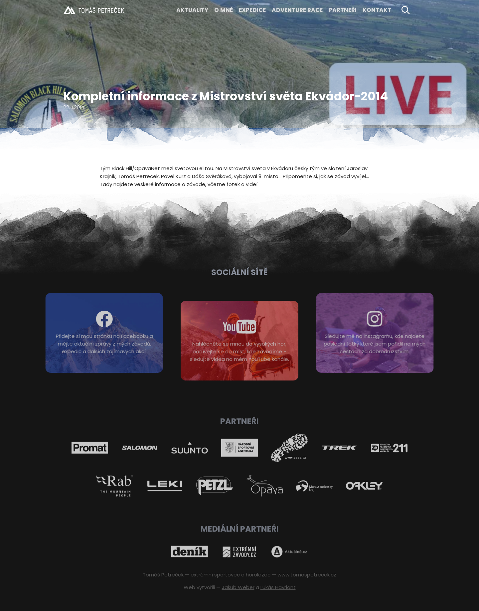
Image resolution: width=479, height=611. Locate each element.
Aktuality (192, 10)
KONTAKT (377, 10)
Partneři (343, 10)
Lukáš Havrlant (278, 587)
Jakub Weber (238, 587)
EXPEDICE (252, 10)
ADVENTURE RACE (297, 10)
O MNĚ (223, 10)
